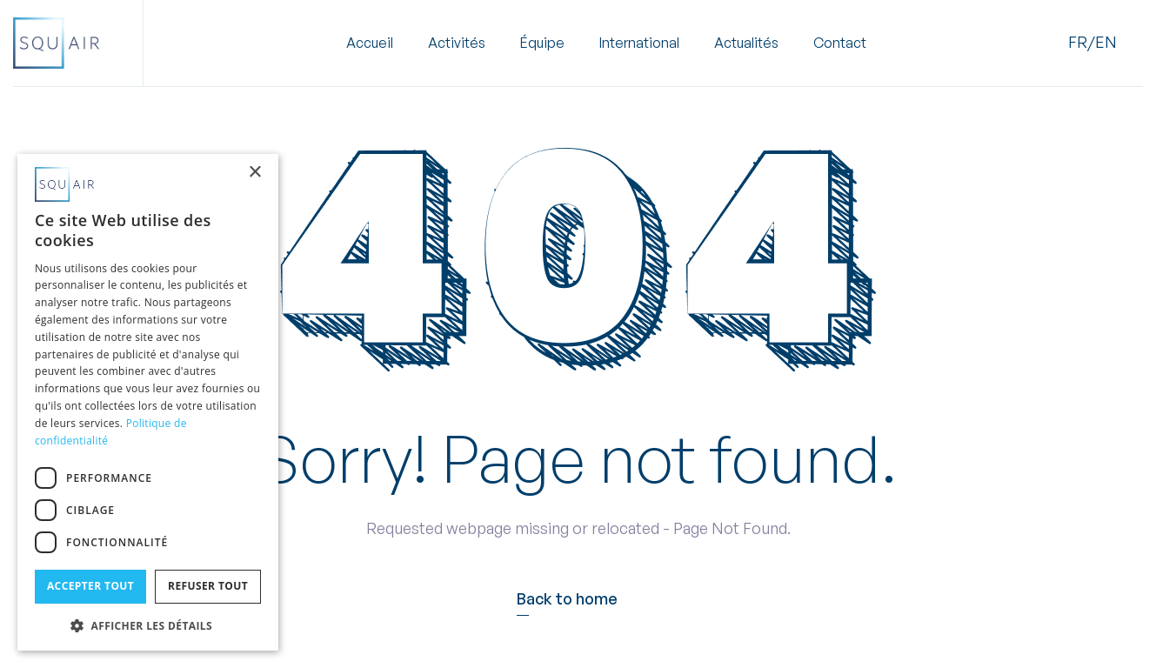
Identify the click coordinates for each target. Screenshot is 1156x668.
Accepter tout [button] (90, 585)
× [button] (254, 172)
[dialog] (147, 402)
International (639, 43)
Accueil (369, 43)
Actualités (746, 43)
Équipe (542, 43)
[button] (456, 43)
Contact (839, 43)
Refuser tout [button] (208, 585)
